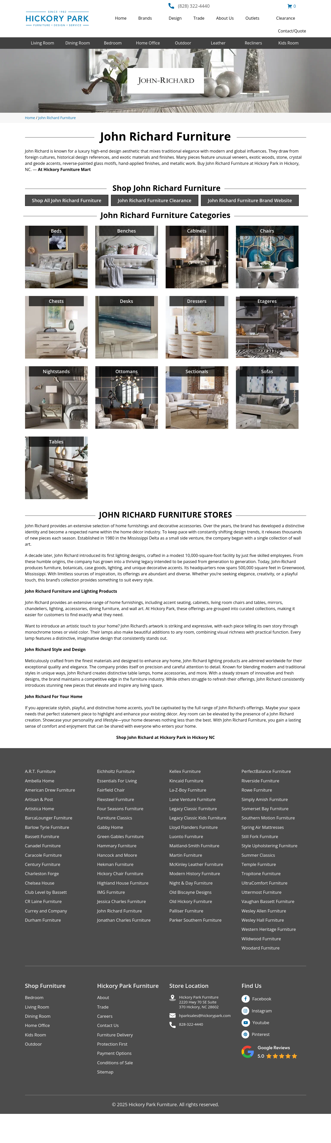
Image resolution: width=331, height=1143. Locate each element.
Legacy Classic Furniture (195, 827)
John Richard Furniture (57, 117)
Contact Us (108, 1052)
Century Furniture (44, 885)
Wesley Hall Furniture (264, 944)
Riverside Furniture (262, 798)
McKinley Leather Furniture (198, 885)
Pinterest (261, 1061)
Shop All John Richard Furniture (69, 201)
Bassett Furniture (43, 856)
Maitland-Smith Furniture (196, 866)
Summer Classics (260, 876)
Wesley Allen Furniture (266, 934)
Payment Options (115, 1081)
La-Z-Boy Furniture (189, 808)
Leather (218, 43)
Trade (198, 18)
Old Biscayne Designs (192, 915)
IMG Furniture (112, 915)
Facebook (262, 1024)
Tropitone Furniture (263, 895)
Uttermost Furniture (263, 915)
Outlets (252, 18)
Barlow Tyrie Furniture (49, 847)
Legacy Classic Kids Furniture (200, 837)
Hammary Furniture (118, 866)
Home (121, 18)
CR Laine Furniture (45, 924)
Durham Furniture (44, 944)
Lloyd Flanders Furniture (195, 847)
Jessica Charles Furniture (123, 924)
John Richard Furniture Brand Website (76, 216)
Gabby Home (111, 847)
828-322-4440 (194, 1054)
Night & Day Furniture (192, 905)
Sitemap (106, 1101)
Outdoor (183, 43)
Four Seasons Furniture (122, 827)
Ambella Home (41, 798)
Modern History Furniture (196, 895)
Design (175, 18)
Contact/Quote (292, 31)
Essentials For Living (118, 798)
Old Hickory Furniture (192, 924)
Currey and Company (48, 934)
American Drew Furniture (52, 808)
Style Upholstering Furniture (272, 866)
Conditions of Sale (116, 1091)
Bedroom (113, 43)
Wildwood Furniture (263, 963)
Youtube (262, 1049)
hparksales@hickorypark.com (210, 1044)
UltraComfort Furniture (266, 905)
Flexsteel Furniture (117, 817)
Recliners (253, 43)
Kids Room (288, 43)
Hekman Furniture (116, 885)
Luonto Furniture (187, 856)
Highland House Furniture (125, 905)
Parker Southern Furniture (197, 944)
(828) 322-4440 (194, 6)
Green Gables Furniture (122, 856)
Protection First (113, 1072)
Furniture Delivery (116, 1062)
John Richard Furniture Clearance (161, 201)
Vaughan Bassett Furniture (270, 924)
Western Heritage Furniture (271, 953)
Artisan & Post (40, 817)
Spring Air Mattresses (264, 847)
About (103, 1023)
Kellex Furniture (186, 788)
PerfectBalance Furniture (268, 788)
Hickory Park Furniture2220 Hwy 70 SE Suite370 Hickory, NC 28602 (203, 1029)
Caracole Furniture (45, 876)
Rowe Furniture (258, 808)
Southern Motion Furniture (270, 837)
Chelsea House (41, 905)
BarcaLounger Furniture (50, 837)
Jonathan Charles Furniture (126, 944)
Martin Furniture (187, 876)
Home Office (148, 43)
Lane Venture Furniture (194, 817)
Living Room (42, 43)
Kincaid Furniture (187, 798)
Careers (105, 1042)
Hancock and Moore (118, 876)
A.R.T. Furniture (41, 788)
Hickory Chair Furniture (122, 895)
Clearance (285, 18)
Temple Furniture (260, 885)
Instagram (263, 1036)
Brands (145, 18)
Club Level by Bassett (47, 915)
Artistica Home (40, 827)
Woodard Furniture (262, 973)
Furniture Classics (116, 837)
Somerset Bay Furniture (267, 827)
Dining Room (77, 43)
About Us (225, 18)
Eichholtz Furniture (117, 788)
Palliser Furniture (187, 934)
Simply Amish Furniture (266, 817)
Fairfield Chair (112, 808)
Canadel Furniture (44, 866)
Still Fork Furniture (261, 856)
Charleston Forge (43, 895)
